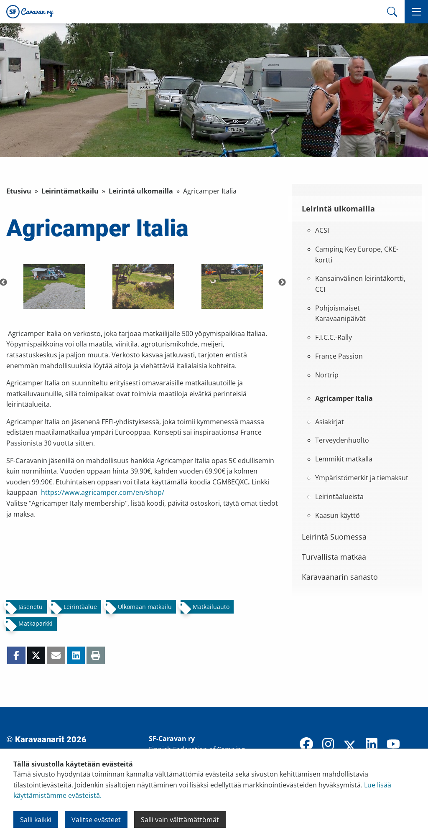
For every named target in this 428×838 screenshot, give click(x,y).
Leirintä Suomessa (334, 537)
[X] (350, 746)
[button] (416, 11)
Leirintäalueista (339, 496)
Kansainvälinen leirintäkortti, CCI (360, 284)
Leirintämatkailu (70, 191)
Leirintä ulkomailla (141, 191)
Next (282, 282)
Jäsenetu (30, 607)
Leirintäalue (80, 607)
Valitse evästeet (96, 819)
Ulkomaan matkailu (145, 607)
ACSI (322, 230)
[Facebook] (306, 744)
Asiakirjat (329, 421)
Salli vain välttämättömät (180, 819)
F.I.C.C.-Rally (333, 337)
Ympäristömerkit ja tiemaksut (361, 477)
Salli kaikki (35, 819)
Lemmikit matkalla (343, 459)
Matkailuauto (211, 607)
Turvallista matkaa (334, 557)
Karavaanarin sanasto (340, 577)
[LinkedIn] (371, 744)
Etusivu (18, 191)
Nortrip (327, 375)
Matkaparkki (35, 623)
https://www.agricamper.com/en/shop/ (102, 492)
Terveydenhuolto (342, 440)
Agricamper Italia (344, 398)
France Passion (339, 356)
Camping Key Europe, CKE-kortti (356, 255)
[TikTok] (415, 744)
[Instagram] (328, 744)
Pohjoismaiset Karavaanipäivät (340, 313)
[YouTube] (393, 744)
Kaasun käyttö (337, 515)
